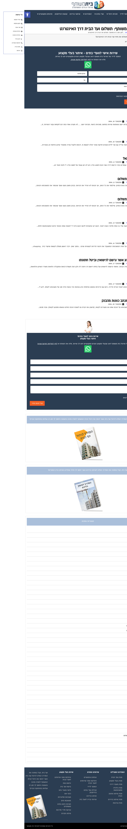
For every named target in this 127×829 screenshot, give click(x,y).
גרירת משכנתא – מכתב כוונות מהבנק (102, 301)
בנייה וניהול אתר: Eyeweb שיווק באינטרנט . (110, 826)
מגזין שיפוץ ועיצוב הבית (91, 794)
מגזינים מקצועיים (117, 786)
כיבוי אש (43, 793)
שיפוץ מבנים (42, 813)
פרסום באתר (119, 799)
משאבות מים (42, 800)
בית (122, 783)
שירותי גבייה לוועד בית (63, 799)
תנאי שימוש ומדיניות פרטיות (116, 778)
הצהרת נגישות (118, 806)
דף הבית (124, 32)
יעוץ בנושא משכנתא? (112, 159)
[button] (3, 15)
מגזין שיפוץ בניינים (91, 799)
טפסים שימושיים (66, 777)
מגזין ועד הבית (92, 777)
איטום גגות (43, 783)
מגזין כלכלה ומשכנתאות (93, 789)
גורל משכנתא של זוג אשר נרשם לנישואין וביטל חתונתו (91, 260)
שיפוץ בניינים (67, 796)
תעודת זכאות (118, 138)
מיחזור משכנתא (116, 219)
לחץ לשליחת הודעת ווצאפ (56, 59)
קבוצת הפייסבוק (117, 796)
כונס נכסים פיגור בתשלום (110, 179)
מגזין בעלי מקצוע (91, 781)
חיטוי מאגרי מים (40, 790)
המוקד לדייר (67, 786)
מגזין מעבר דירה (92, 784)
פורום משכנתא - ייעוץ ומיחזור (110, 32)
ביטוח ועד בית (41, 786)
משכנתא (121, 280)
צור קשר (120, 810)
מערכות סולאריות (40, 797)
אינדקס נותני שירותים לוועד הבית (115, 791)
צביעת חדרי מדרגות (39, 810)
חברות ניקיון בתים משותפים (40, 805)
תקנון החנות (119, 803)
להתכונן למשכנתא (115, 240)
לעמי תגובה (119, 118)
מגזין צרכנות (93, 803)
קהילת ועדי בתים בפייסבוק (65, 791)
